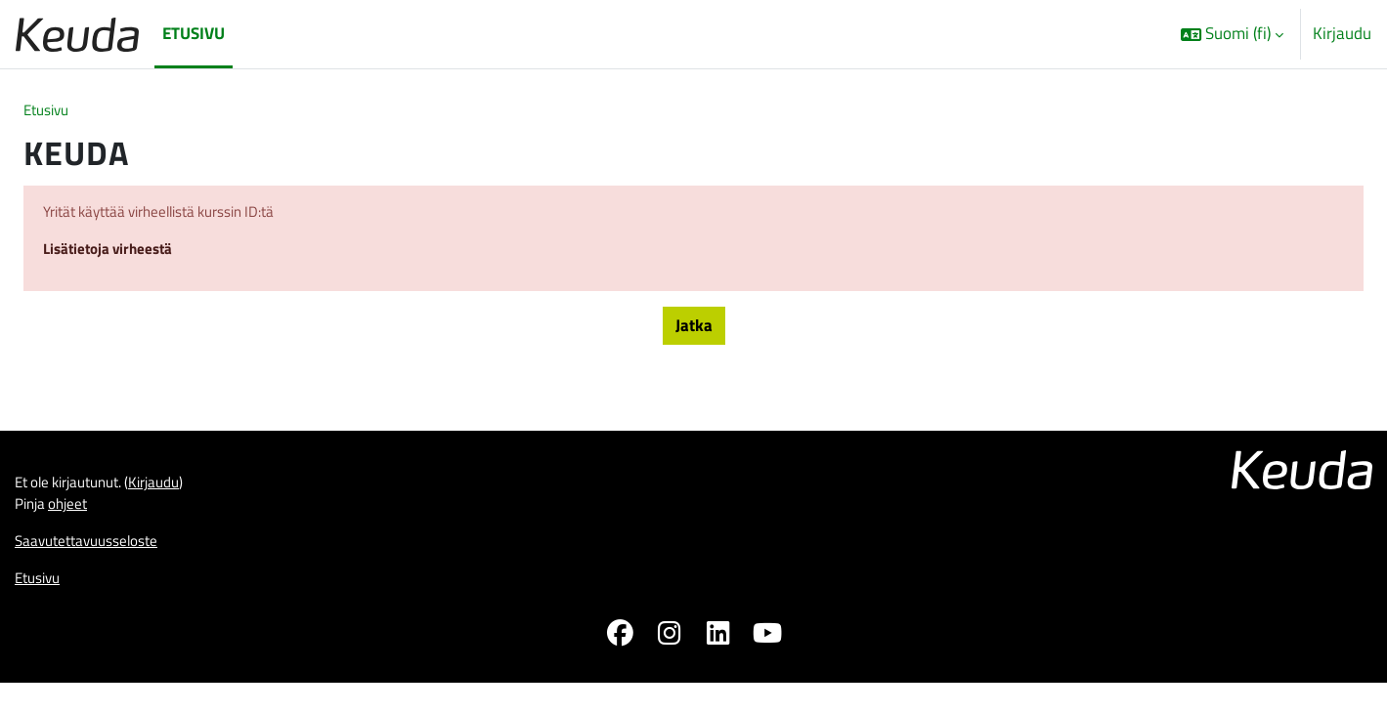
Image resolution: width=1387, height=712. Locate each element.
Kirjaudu (1342, 33)
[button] (1232, 34)
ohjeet (76, 522)
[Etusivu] (77, 34)
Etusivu (49, 111)
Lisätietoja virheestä (115, 257)
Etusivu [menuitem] (193, 33)
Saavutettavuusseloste (96, 563)
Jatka (694, 335)
